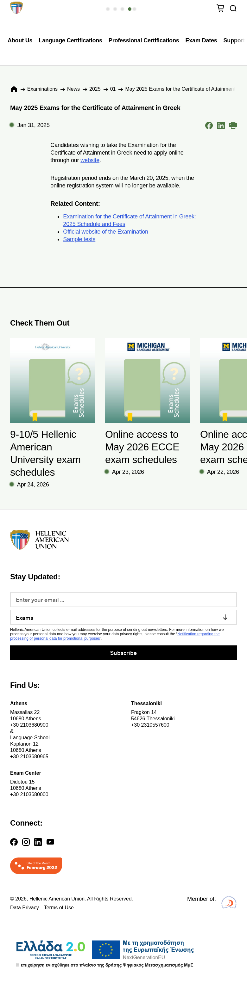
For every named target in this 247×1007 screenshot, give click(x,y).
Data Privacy (24, 907)
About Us (20, 40)
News (73, 89)
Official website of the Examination (105, 232)
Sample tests (79, 239)
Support (234, 40)
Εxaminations (42, 89)
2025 (95, 89)
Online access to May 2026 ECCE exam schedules (142, 447)
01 (113, 89)
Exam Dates (201, 40)
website (89, 160)
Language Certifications (70, 40)
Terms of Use (59, 907)
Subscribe (123, 652)
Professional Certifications (144, 40)
